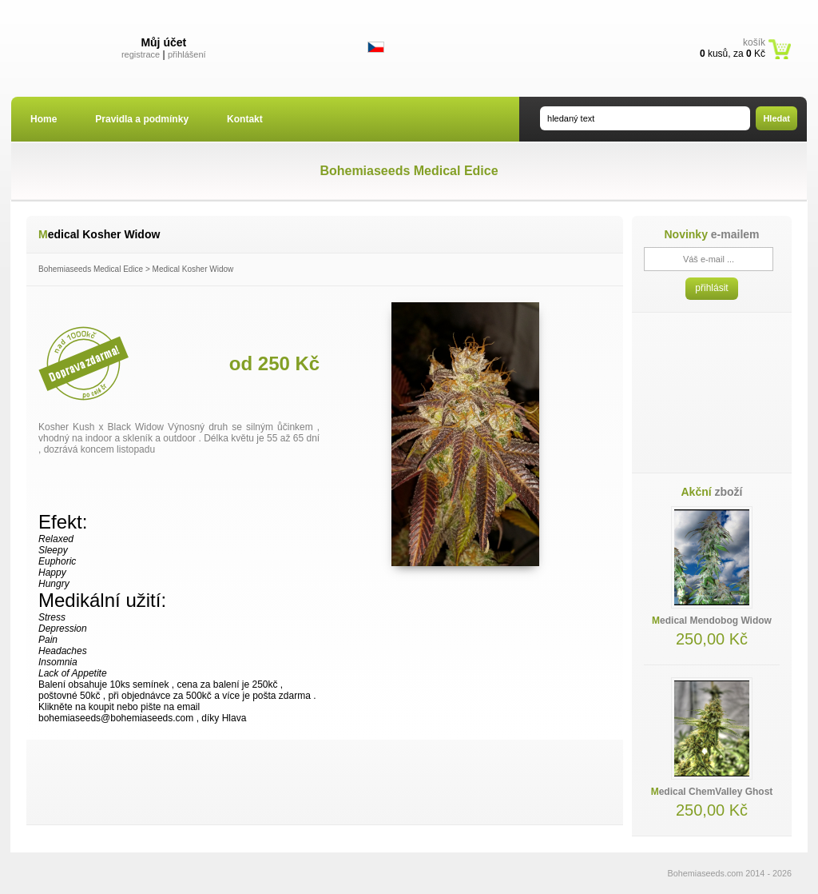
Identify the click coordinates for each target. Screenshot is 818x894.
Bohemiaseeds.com (706, 873)
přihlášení (187, 54)
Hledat (776, 118)
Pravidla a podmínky (142, 119)
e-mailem (711, 234)
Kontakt (245, 119)
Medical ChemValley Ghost (712, 791)
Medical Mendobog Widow (712, 620)
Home (43, 119)
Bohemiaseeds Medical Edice (90, 269)
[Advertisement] (325, 782)
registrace (140, 54)
